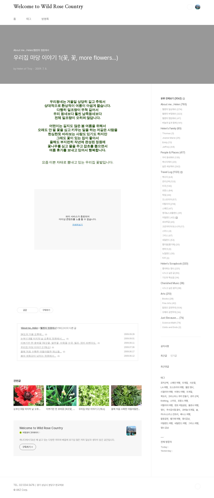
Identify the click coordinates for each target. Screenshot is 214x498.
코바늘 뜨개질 (188, 410)
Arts (166, 293)
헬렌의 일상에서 (172, 109)
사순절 (192, 383)
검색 (189, 7)
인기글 (174, 355)
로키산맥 (169, 181)
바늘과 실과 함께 (172, 123)
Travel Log (171, 172)
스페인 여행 (175, 383)
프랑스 (167, 190)
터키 (165, 258)
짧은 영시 (189, 387)
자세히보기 (77, 224)
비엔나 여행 (180, 392)
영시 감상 (165, 428)
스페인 (167, 208)
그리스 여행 (193, 423)
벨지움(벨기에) (171, 244)
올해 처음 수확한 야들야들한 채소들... (41, 351)
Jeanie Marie (171, 138)
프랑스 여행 (183, 401)
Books (167, 298)
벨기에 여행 (175, 419)
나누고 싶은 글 (170, 273)
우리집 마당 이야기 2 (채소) (36, 347)
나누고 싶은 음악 (171, 288)
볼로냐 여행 (193, 405)
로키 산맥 (194, 396)
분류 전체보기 (173, 98)
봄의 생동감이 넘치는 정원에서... (38, 356)
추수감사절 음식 (173, 410)
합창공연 (164, 419)
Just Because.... (172, 317)
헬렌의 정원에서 (48, 328)
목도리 (163, 396)
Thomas (168, 133)
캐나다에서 (169, 162)
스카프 (173, 401)
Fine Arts (169, 303)
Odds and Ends (171, 327)
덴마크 (166, 249)
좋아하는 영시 (171, 268)
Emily (167, 142)
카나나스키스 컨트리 (169, 414)
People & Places (173, 152)
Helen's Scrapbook (174, 263)
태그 (28, 19)
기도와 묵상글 (170, 277)
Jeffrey (168, 147)
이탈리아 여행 (167, 405)
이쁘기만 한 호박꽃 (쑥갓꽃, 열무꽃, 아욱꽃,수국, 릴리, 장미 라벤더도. (58, 343)
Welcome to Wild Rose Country (48, 6)
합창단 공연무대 (172, 307)
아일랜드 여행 (167, 423)
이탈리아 (169, 204)
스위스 (166, 231)
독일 (166, 195)
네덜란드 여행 (180, 423)
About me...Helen (29, 328)
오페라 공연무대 (171, 312)
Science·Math (171, 322)
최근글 (164, 355)
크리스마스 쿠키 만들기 (178, 396)
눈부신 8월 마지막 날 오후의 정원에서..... (43, 338)
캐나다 (167, 177)
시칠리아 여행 (167, 392)
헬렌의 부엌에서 (172, 114)
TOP (197, 486)
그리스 (167, 235)
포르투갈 (168, 222)
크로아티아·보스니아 (173, 226)
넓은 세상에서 (171, 166)
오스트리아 (169, 199)
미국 (167, 186)
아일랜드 (170, 217)
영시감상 (186, 419)
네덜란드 (168, 240)
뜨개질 (189, 392)
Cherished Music (172, 283)
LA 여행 (164, 387)
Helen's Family (171, 128)
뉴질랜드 (168, 253)
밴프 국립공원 (180, 405)
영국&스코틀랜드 (172, 213)
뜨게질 (185, 383)
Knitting (164, 401)
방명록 (45, 19)
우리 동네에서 (171, 157)
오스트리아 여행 (177, 387)
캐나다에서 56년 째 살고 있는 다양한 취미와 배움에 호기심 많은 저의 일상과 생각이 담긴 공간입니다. (67, 439)
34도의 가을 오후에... (32, 334)
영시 (162, 410)
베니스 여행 (185, 414)
